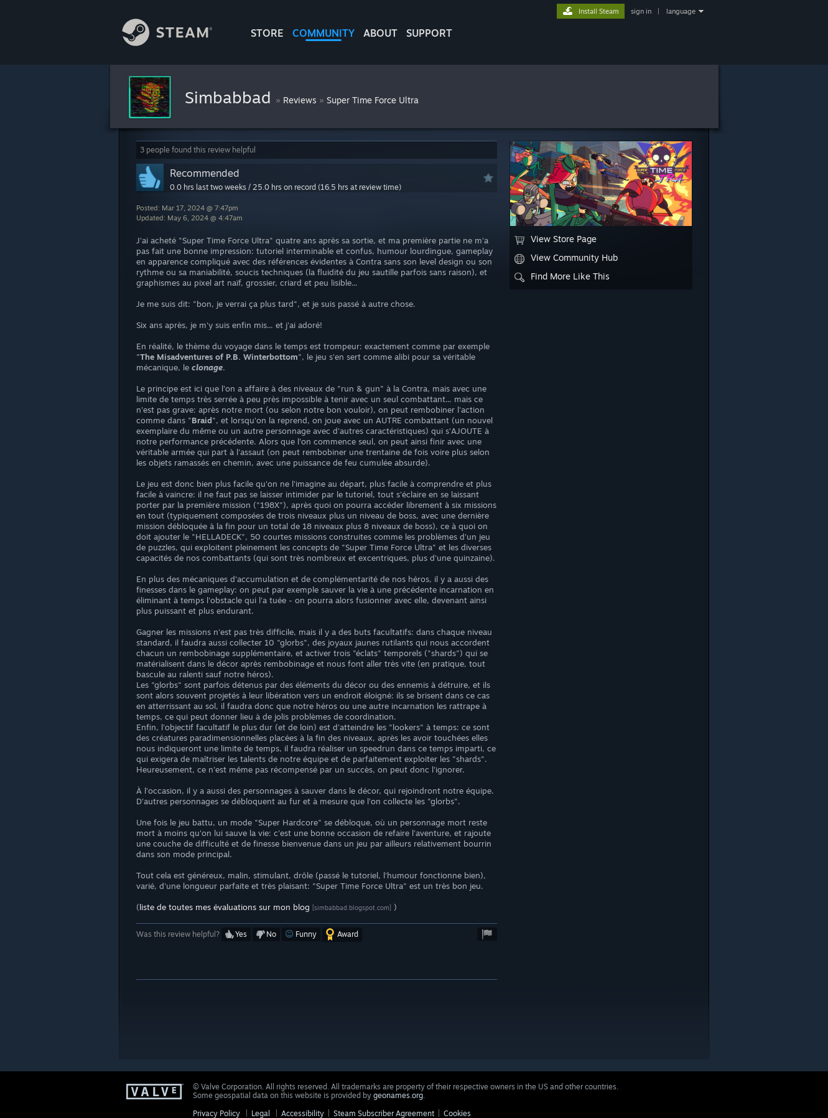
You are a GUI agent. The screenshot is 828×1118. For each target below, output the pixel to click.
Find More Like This (562, 276)
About (380, 33)
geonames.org (398, 1095)
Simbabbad (230, 97)
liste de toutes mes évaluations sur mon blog (224, 907)
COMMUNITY (323, 33)
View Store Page (555, 239)
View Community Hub (566, 257)
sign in (641, 11)
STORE (267, 33)
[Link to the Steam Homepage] (176, 42)
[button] (236, 934)
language (680, 11)
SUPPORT (429, 33)
